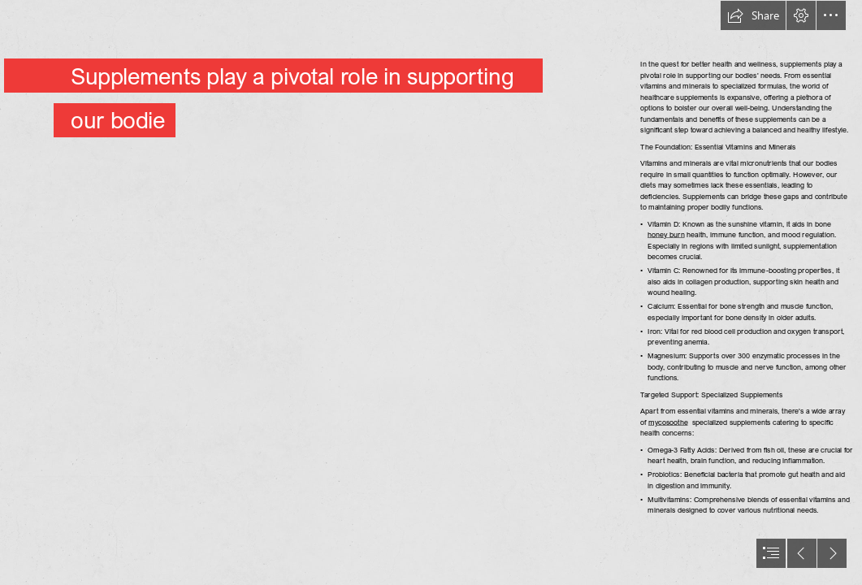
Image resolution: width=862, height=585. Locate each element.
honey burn (666, 234)
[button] (753, 15)
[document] (431, 292)
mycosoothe (668, 422)
